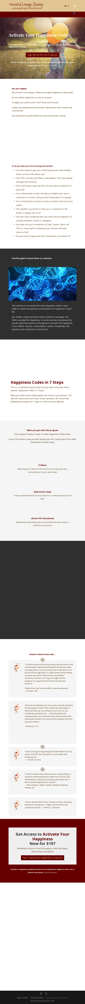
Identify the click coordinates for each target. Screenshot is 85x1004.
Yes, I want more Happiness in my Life (42, 857)
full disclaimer (52, 65)
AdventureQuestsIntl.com (42, 1001)
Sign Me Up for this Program (42, 54)
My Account (22, 997)
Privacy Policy (37, 997)
